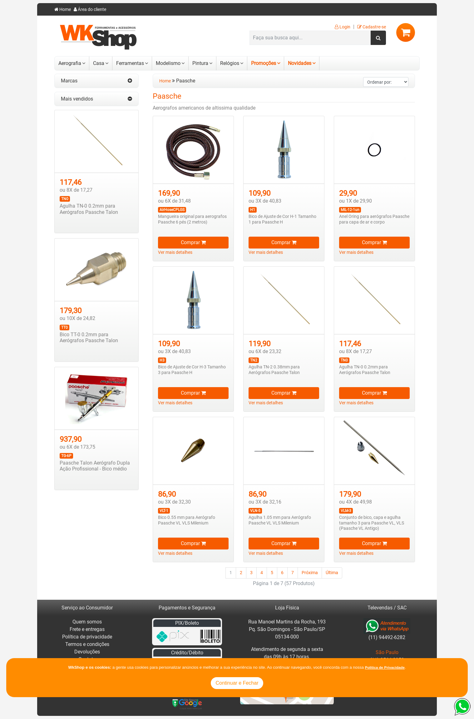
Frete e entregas (87, 629)
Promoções (263, 63)
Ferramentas (130, 63)
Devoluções (87, 652)
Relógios (229, 63)
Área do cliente (90, 9)
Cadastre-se (371, 27)
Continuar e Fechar (237, 683)
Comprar (193, 242)
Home (62, 9)
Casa (98, 63)
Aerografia (69, 63)
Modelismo (168, 63)
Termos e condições (87, 644)
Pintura (200, 63)
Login (342, 27)
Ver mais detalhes (175, 252)
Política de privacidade (87, 637)
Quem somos (87, 622)
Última (332, 572)
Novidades (299, 63)
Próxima (310, 572)
